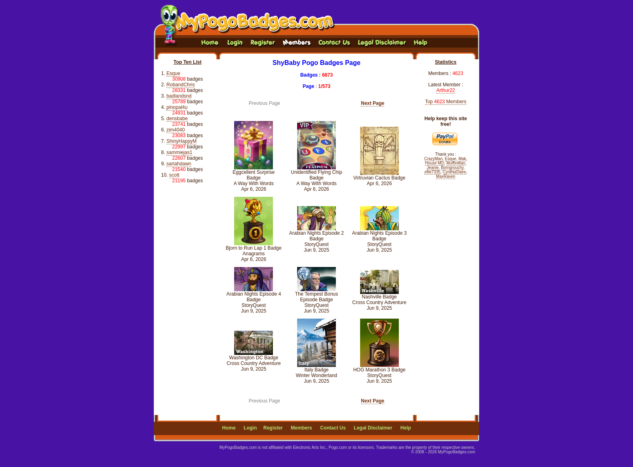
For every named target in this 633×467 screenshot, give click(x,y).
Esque (173, 73)
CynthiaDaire (454, 172)
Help (405, 428)
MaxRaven (445, 176)
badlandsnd (178, 96)
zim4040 (175, 130)
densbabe (177, 118)
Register (273, 428)
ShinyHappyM (181, 141)
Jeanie (432, 167)
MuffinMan (455, 163)
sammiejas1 (179, 152)
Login (250, 428)
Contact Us (333, 428)
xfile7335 (432, 172)
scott (174, 175)
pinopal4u (176, 107)
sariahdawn (178, 164)
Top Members (446, 101)
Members (301, 428)
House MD (434, 163)
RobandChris (180, 85)
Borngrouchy (452, 167)
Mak (462, 158)
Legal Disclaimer (373, 428)
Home (228, 428)
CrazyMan (433, 158)
